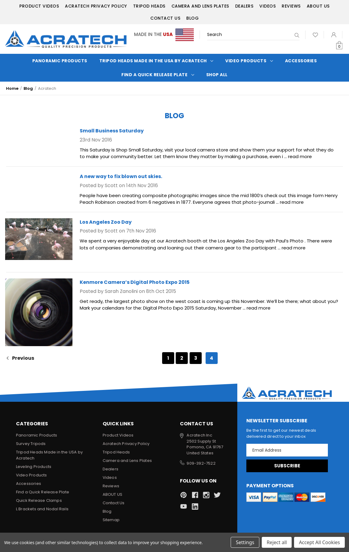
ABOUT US (318, 6)
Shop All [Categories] (217, 75)
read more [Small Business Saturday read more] (300, 156)
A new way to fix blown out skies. (121, 176)
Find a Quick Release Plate (157, 75)
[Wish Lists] (315, 34)
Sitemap (111, 520)
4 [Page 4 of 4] (211, 358)
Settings (245, 542)
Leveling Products (33, 466)
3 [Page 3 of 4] (195, 358)
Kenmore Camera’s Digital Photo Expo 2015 (135, 282)
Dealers (244, 6)
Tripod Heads (149, 6)
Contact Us (165, 18)
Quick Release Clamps (39, 500)
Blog (192, 18)
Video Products (249, 61)
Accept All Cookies (319, 542)
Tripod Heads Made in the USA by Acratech (156, 61)
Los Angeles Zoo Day (106, 222)
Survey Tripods (31, 443)
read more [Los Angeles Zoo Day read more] (294, 248)
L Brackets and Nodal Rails (42, 509)
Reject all (277, 542)
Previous (20, 358)
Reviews (291, 6)
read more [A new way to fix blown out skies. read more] (292, 202)
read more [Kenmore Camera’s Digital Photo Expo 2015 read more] (259, 308)
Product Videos (39, 6)
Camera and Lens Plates (200, 6)
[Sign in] (333, 34)
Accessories (301, 61)
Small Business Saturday (112, 130)
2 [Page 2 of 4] (181, 358)
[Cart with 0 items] (339, 45)
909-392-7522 (201, 463)
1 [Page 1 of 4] (168, 358)
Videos (267, 6)
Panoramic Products (59, 61)
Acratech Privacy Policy (96, 6)
